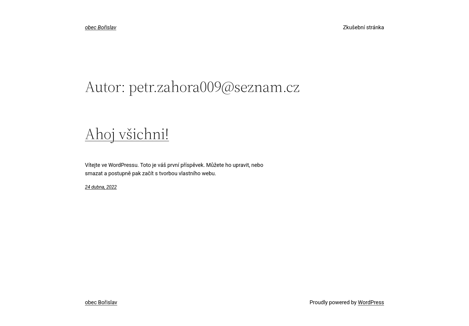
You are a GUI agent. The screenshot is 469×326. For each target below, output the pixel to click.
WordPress (371, 302)
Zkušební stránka (363, 27)
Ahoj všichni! (127, 134)
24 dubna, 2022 (101, 187)
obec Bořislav (100, 27)
